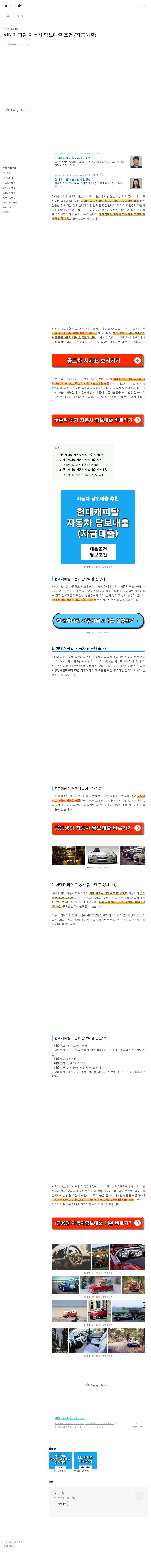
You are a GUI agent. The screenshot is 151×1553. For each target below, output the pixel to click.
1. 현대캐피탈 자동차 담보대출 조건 (80, 459)
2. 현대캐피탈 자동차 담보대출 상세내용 (83, 469)
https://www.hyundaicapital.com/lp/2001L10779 (76, 153)
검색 (138, 6)
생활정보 (7, 212)
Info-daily (13, 6)
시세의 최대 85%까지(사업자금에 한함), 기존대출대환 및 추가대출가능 (88, 185)
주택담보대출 (9, 183)
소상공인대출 (9, 193)
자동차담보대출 (61, 1418)
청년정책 (7, 173)
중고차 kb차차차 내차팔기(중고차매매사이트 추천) (78, 1427)
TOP (145, 1543)
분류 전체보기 (9, 168)
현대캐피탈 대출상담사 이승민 (73, 158)
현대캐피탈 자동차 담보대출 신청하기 (81, 454)
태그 (20, 16)
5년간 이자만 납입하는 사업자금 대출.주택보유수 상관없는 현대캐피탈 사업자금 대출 (89, 163)
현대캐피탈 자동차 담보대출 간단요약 (83, 474)
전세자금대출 (9, 188)
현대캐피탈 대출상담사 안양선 (73, 179)
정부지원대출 (9, 198)
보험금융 (7, 207)
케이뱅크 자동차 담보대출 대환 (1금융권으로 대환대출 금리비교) (84, 1423)
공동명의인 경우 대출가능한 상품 (81, 464)
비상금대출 (8, 178)
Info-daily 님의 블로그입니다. (67, 1497)
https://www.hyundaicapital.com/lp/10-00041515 (77, 175)
